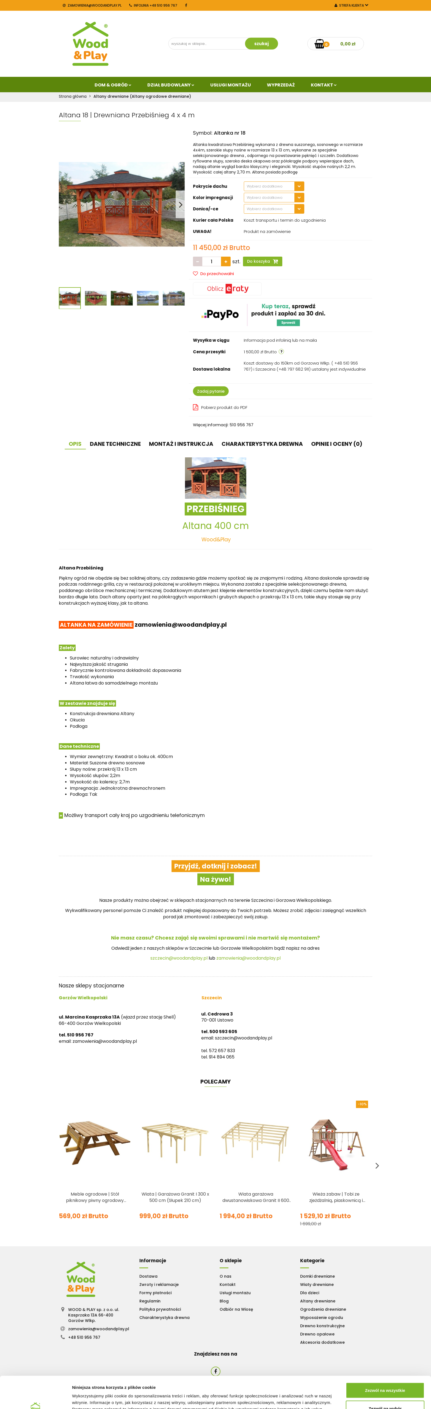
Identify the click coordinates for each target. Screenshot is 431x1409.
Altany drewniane (317, 1301)
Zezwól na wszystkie (385, 1358)
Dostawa (148, 1276)
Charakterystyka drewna (164, 1317)
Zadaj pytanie (211, 391)
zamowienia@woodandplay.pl (92, 5)
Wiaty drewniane (317, 1284)
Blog (224, 1301)
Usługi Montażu (230, 85)
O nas (225, 1276)
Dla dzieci (309, 1293)
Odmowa (385, 1394)
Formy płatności (155, 1293)
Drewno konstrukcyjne (322, 1326)
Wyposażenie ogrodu (321, 1317)
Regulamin (150, 1301)
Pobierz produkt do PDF (220, 407)
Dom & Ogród (113, 85)
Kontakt (324, 85)
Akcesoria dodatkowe (322, 1342)
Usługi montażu (235, 1293)
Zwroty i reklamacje (159, 1284)
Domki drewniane (317, 1276)
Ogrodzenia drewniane (323, 1309)
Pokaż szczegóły (293, 1394)
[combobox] (274, 186)
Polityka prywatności (160, 1309)
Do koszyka (262, 261)
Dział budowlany (170, 85)
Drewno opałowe (317, 1334)
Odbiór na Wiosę (236, 1309)
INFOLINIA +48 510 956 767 (153, 5)
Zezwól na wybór (385, 1376)
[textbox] (269, 186)
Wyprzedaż (281, 85)
